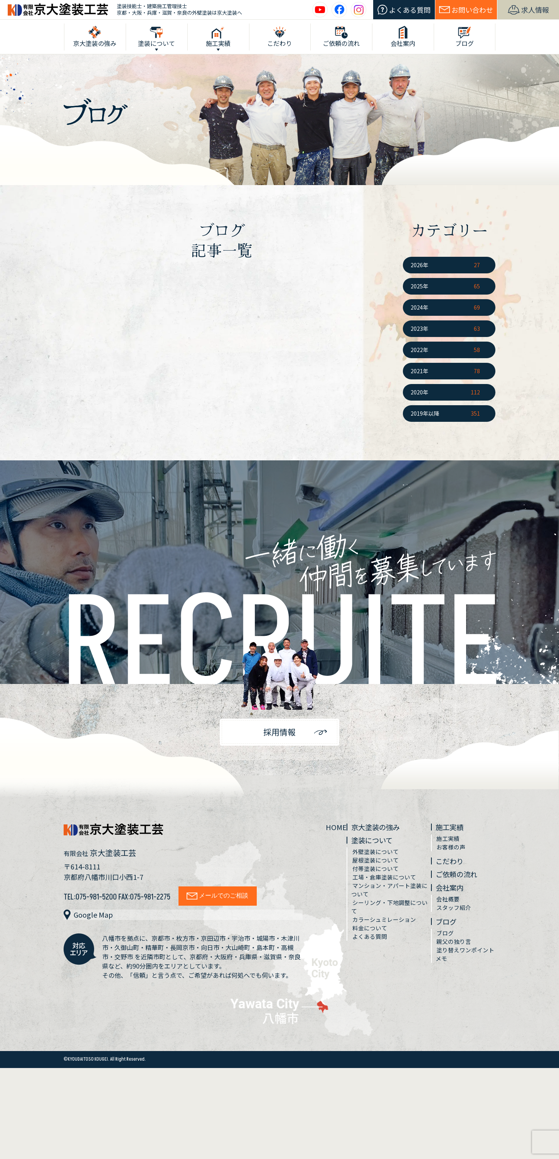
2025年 (419, 286)
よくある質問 (404, 10)
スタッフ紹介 (454, 916)
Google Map (90, 917)
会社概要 (448, 907)
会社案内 (451, 895)
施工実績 (451, 831)
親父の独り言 (454, 953)
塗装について (376, 845)
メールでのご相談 (220, 899)
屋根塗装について (377, 866)
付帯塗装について (377, 876)
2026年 (419, 265)
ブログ (448, 931)
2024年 (419, 307)
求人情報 (528, 10)
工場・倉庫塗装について (387, 885)
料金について (371, 940)
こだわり (451, 867)
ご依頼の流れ (459, 881)
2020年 (419, 392)
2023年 (419, 328)
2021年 (419, 371)
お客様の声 (451, 852)
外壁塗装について (377, 857)
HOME (337, 831)
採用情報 (279, 734)
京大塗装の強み (380, 831)
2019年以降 (425, 413)
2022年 (419, 350)
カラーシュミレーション (387, 931)
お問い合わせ (466, 10)
